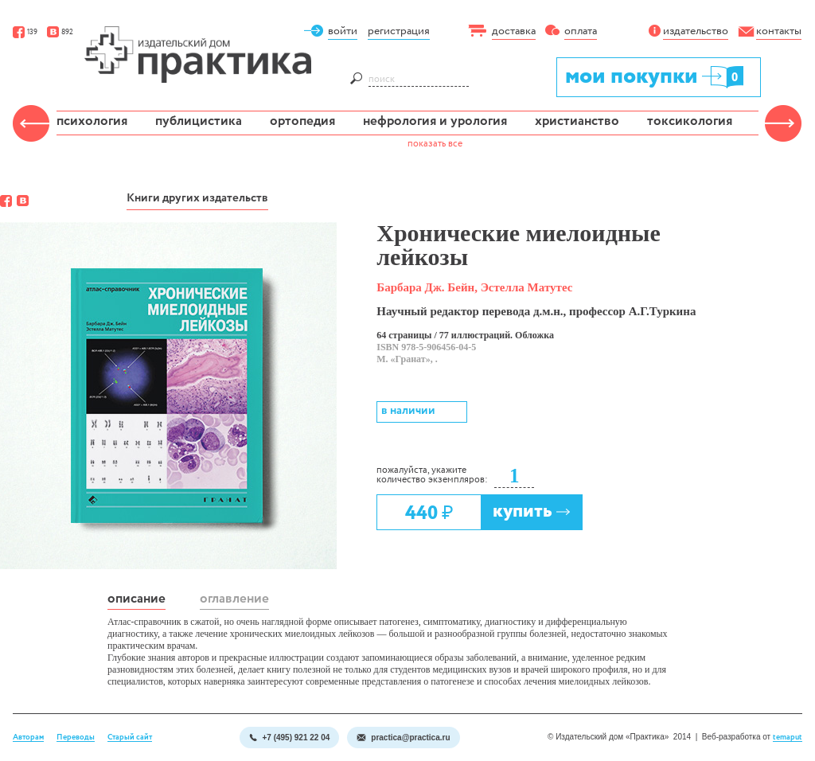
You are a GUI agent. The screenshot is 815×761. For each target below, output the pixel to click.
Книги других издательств (197, 198)
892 (60, 32)
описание (136, 599)
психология (92, 121)
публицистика (198, 121)
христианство (577, 121)
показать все (435, 143)
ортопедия (302, 121)
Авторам (28, 737)
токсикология (689, 121)
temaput (787, 737)
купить (532, 511)
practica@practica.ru (403, 737)
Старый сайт (129, 737)
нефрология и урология (435, 121)
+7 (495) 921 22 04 (289, 737)
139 (25, 32)
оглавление (234, 599)
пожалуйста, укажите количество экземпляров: (432, 475)
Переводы (76, 737)
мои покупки (655, 76)
